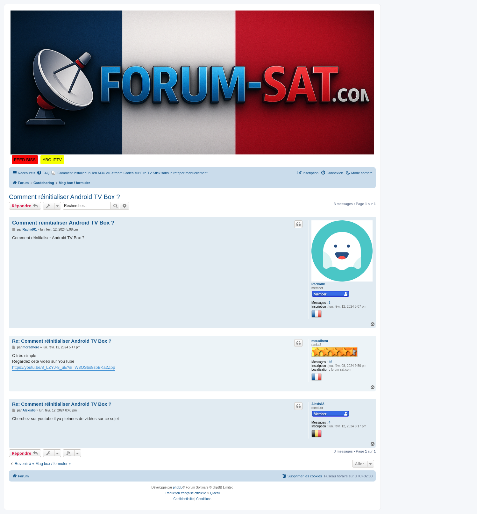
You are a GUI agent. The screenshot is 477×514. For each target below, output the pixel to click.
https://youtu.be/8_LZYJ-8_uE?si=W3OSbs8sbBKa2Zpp (63, 367)
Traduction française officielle (185, 493)
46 (330, 362)
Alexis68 (317, 404)
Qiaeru (215, 493)
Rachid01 (318, 284)
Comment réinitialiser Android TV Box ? (64, 196)
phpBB (177, 487)
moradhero (319, 341)
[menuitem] (43, 173)
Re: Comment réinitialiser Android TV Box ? (61, 341)
